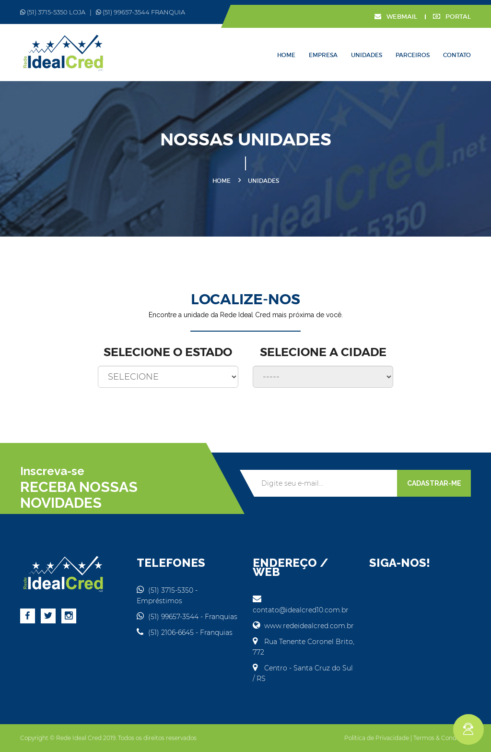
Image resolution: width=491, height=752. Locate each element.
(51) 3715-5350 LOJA (52, 12)
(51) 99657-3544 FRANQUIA (140, 12)
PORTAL (452, 16)
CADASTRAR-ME (434, 483)
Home (286, 55)
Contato (457, 55)
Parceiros (413, 55)
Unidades (366, 55)
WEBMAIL (395, 16)
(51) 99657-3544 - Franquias (187, 616)
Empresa (323, 55)
